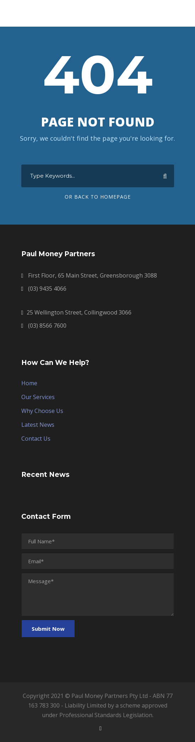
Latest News (37, 425)
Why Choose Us (42, 411)
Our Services (38, 397)
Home (29, 383)
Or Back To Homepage (98, 196)
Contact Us (35, 438)
